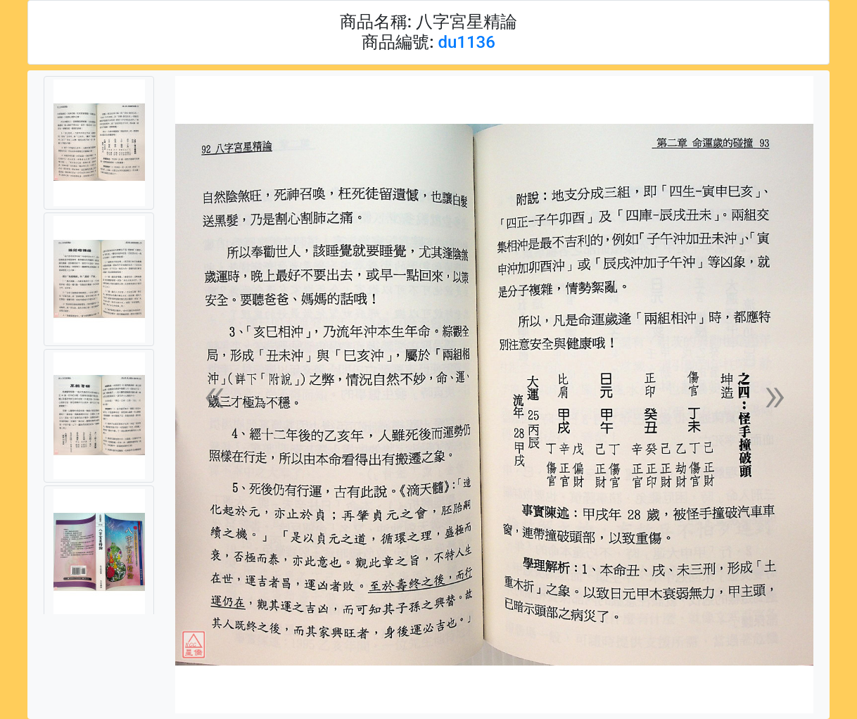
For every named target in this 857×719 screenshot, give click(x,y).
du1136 (466, 42)
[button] (214, 395)
